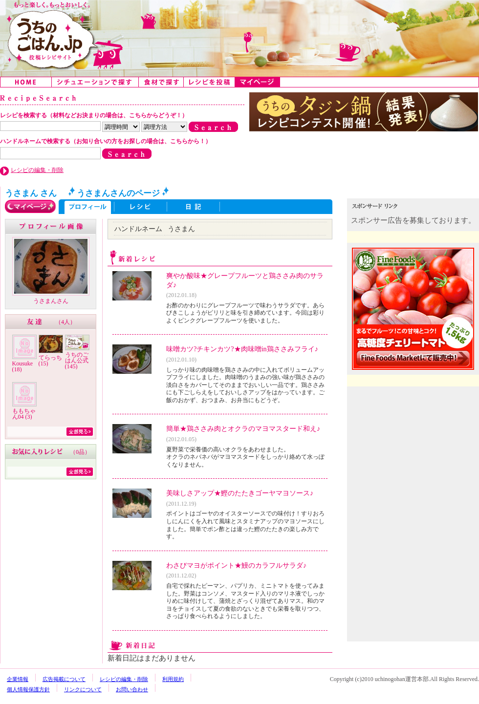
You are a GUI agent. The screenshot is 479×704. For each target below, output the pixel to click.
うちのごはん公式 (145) (76, 360)
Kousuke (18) (22, 366)
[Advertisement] (414, 453)
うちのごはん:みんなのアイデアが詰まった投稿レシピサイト (239, 38)
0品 (80, 451)
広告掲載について (64, 679)
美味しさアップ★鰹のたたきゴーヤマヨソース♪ (239, 493)
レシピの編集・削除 (37, 170)
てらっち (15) (50, 360)
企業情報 (17, 679)
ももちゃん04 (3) (24, 413)
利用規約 (173, 679)
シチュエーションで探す (95, 82)
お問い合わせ (132, 689)
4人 (65, 322)
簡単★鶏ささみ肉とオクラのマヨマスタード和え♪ (243, 428)
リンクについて (83, 689)
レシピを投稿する (209, 82)
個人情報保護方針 (28, 689)
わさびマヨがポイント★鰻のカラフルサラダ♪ (236, 565)
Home (26, 82)
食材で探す (161, 82)
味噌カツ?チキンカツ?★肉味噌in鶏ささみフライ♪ (242, 349)
